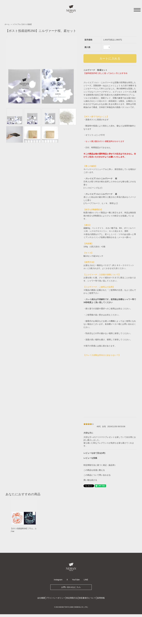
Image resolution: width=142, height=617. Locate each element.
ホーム (7, 24)
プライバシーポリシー (55, 598)
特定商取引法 (72, 598)
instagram (58, 580)
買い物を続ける (90, 480)
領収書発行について (87, 598)
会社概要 (41, 598)
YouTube (76, 580)
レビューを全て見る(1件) (94, 453)
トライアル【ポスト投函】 (22, 24)
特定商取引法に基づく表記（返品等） (99, 465)
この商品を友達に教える (94, 470)
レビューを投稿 (90, 458)
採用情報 (101, 598)
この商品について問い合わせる (97, 475)
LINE (86, 580)
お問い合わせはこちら (71, 587)
